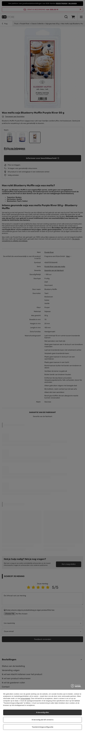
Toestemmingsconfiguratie (42, 727)
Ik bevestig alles (42, 712)
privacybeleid (25, 698)
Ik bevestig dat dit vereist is (42, 720)
